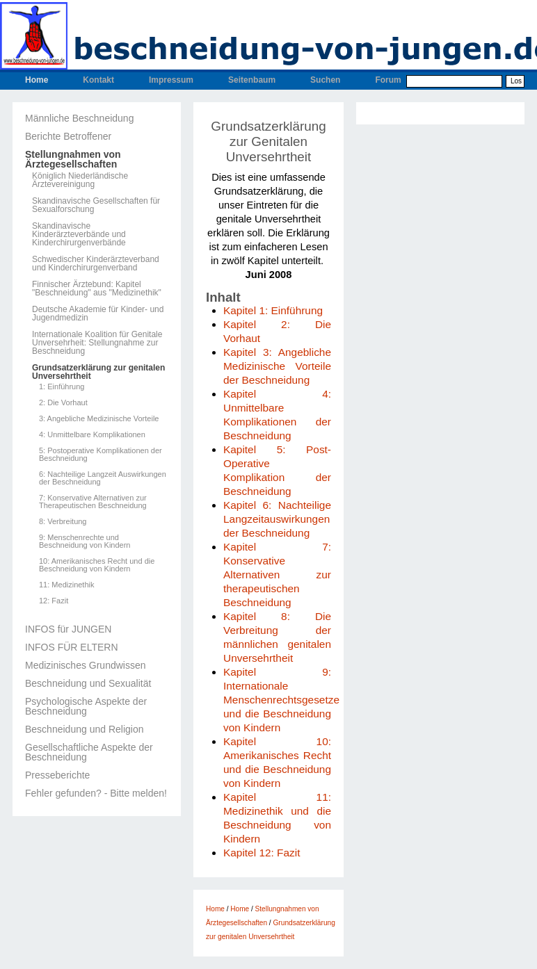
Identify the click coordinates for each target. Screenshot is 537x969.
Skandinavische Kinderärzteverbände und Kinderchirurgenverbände (79, 234)
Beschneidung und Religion (84, 729)
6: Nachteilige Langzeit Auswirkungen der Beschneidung (102, 478)
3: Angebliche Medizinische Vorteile (99, 419)
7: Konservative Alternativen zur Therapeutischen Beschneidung (93, 502)
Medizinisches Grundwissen (85, 665)
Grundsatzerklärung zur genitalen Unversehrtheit (98, 372)
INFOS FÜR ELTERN (71, 647)
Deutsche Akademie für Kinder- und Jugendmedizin (97, 313)
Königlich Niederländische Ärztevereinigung (80, 180)
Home (36, 80)
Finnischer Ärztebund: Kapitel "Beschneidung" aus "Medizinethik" (96, 288)
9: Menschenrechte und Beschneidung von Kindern (84, 541)
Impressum (171, 80)
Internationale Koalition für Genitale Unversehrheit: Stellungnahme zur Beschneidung (97, 342)
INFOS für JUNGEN (68, 629)
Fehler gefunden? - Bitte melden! (96, 793)
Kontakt (98, 80)
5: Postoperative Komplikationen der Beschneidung (100, 454)
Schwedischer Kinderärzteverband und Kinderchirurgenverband (95, 263)
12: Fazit (53, 601)
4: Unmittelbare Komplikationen (92, 435)
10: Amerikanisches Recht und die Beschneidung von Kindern (96, 565)
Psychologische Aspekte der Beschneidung (86, 706)
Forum (388, 80)
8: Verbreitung (63, 522)
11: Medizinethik (67, 585)
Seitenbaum (251, 80)
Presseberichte (57, 775)
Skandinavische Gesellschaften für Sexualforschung (96, 205)
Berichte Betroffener (68, 136)
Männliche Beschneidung (79, 118)
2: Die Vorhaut (63, 403)
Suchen (325, 80)
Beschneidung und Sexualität (88, 683)
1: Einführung (61, 387)
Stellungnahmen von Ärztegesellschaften (73, 159)
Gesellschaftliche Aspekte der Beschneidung (89, 752)
